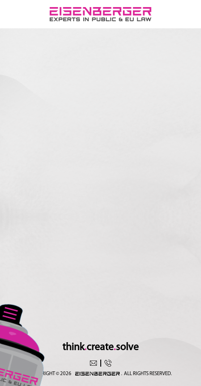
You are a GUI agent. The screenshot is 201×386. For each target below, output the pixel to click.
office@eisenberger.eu (93, 363)
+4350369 (108, 363)
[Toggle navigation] (10, 312)
